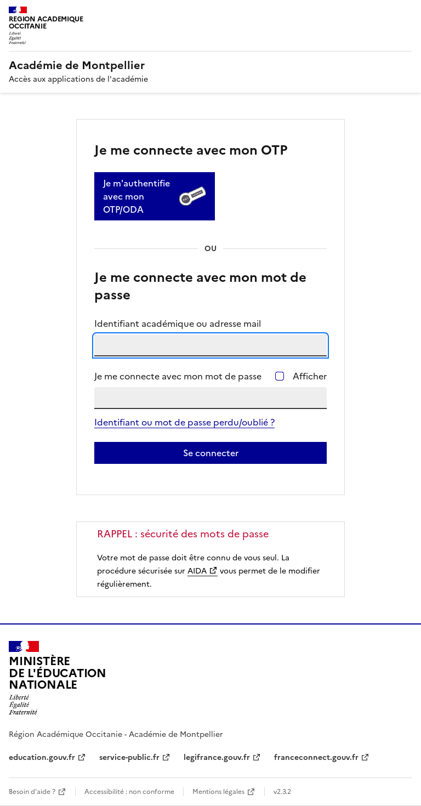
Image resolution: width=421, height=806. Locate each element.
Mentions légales (218, 792)
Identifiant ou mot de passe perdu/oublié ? (184, 422)
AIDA (197, 571)
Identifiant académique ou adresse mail (177, 323)
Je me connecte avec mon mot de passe (177, 376)
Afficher (310, 376)
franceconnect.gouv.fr (316, 757)
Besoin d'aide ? (32, 792)
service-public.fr (129, 757)
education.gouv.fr (42, 757)
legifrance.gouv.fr (217, 757)
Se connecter (210, 452)
